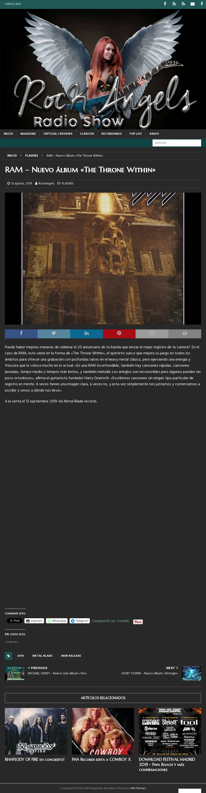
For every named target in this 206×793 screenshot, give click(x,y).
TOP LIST (135, 133)
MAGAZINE (28, 133)
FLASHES (68, 183)
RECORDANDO (111, 133)
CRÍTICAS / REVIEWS (57, 133)
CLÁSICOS (87, 133)
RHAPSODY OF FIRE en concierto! (34, 759)
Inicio (8, 133)
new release (71, 655)
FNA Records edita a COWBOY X (101, 759)
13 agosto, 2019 (21, 183)
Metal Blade (42, 655)
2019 (20, 655)
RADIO (154, 133)
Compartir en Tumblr (110, 620)
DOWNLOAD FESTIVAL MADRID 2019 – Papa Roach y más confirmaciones (167, 764)
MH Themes (138, 788)
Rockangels (46, 183)
